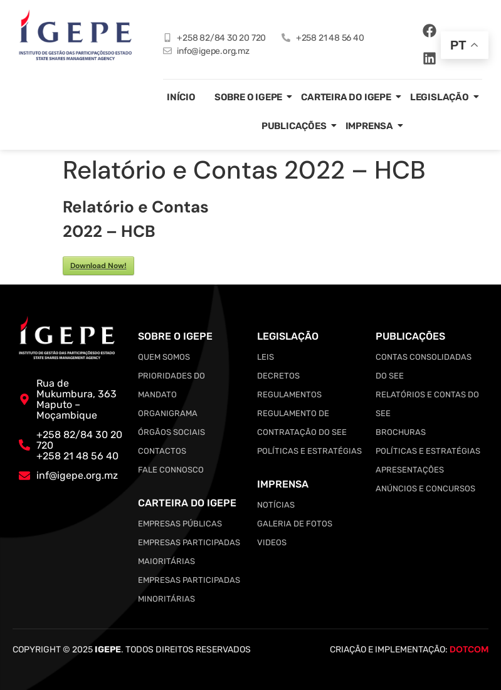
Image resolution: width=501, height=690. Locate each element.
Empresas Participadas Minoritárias (189, 589)
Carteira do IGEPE (346, 97)
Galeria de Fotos (294, 523)
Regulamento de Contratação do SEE (302, 423)
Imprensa (369, 126)
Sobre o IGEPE (248, 97)
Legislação (439, 97)
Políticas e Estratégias (309, 451)
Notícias (276, 505)
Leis (265, 357)
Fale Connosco (171, 469)
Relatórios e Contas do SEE (427, 404)
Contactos (162, 451)
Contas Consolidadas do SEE (424, 366)
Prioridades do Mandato (171, 385)
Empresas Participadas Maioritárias (189, 552)
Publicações (294, 126)
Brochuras (401, 432)
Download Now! (98, 266)
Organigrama (168, 413)
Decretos (278, 375)
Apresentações (410, 469)
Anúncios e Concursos (425, 488)
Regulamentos (289, 394)
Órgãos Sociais (171, 432)
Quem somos (164, 357)
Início (181, 97)
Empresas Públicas (180, 523)
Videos (272, 542)
